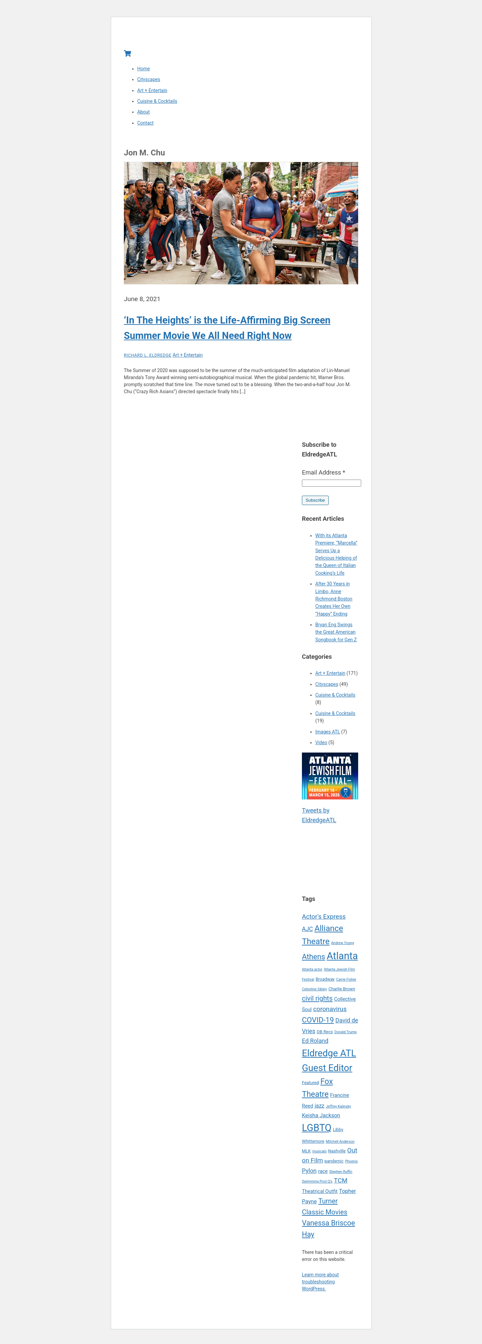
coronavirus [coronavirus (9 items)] (330, 1010)
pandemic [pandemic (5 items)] (333, 1162)
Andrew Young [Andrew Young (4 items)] (342, 944)
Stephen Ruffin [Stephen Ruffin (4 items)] (340, 1174)
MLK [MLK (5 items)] (306, 1152)
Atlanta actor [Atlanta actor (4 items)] (312, 971)
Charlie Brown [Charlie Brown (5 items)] (341, 990)
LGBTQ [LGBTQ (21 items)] (316, 1129)
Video (321, 744)
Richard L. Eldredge (147, 357)
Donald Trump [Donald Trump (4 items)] (345, 1034)
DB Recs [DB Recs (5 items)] (325, 1033)
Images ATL (327, 733)
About (143, 114)
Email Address (323, 474)
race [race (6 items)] (323, 1173)
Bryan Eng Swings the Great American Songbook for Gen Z (336, 634)
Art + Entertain (152, 92)
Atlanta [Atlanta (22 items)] (342, 957)
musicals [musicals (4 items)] (319, 1153)
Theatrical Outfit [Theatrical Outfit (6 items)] (319, 1193)
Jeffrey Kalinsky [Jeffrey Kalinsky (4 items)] (338, 1108)
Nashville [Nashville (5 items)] (337, 1152)
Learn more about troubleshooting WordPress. (320, 1283)
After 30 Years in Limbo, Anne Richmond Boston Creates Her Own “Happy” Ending (333, 601)
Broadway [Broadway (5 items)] (325, 980)
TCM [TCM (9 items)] (340, 1182)
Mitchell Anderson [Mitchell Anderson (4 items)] (340, 1143)
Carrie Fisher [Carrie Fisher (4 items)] (346, 981)
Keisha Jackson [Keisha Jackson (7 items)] (321, 1117)
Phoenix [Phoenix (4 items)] (351, 1163)
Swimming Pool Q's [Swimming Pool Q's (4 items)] (317, 1183)
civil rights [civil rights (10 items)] (317, 1000)
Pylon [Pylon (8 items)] (309, 1173)
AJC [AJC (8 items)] (307, 931)
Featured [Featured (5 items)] (310, 1084)
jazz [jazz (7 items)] (319, 1108)
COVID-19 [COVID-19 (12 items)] (318, 1021)
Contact (145, 124)
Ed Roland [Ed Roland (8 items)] (315, 1043)
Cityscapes (148, 81)
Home (143, 70)
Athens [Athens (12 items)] (313, 958)
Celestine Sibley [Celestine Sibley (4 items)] (314, 991)
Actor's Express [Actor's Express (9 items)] (324, 918)
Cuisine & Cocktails (157, 103)
